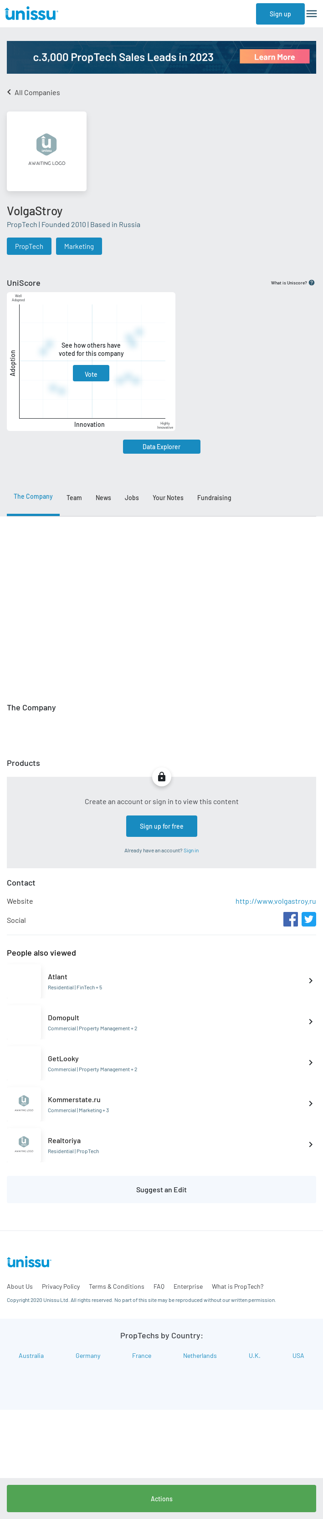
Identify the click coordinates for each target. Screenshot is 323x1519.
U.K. (255, 1355)
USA (298, 1355)
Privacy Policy (61, 1286)
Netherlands (200, 1355)
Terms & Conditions (116, 1286)
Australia (31, 1355)
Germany (88, 1355)
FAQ (159, 1286)
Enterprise (188, 1286)
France (141, 1355)
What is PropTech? (237, 1286)
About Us (20, 1286)
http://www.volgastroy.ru (276, 900)
